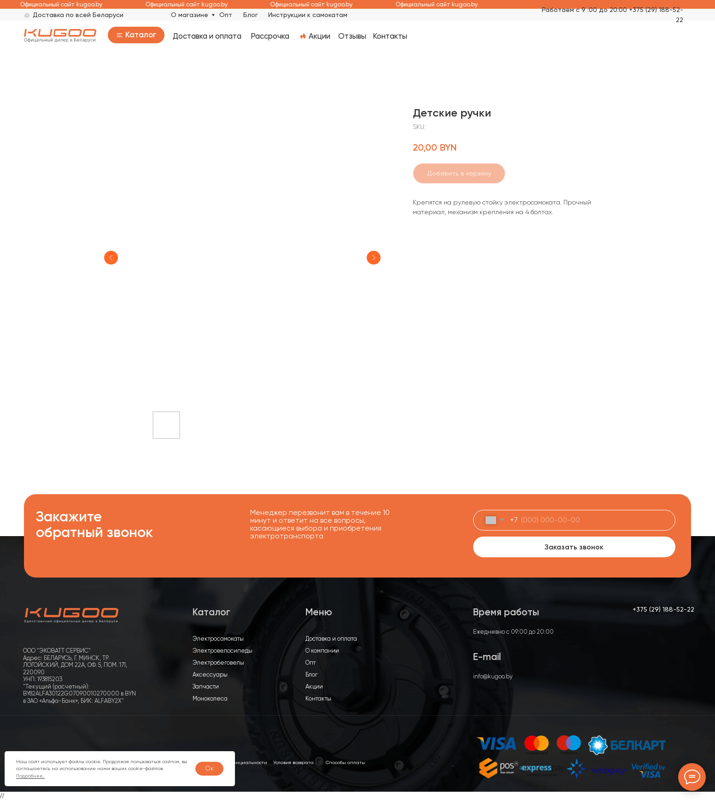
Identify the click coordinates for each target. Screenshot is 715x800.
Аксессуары (210, 674)
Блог (250, 15)
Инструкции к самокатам (307, 15)
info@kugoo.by (493, 676)
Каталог (140, 34)
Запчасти (206, 686)
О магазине (189, 15)
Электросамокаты (218, 638)
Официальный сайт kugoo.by (66, 4)
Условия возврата (293, 762)
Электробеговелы (218, 662)
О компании (322, 650)
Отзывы (352, 36)
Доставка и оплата (207, 36)
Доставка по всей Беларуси (78, 15)
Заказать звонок (574, 547)
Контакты (390, 36)
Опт (225, 15)
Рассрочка (270, 36)
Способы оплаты (345, 762)
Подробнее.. (30, 775)
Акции (319, 36)
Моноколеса (210, 698)
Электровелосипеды (222, 650)
